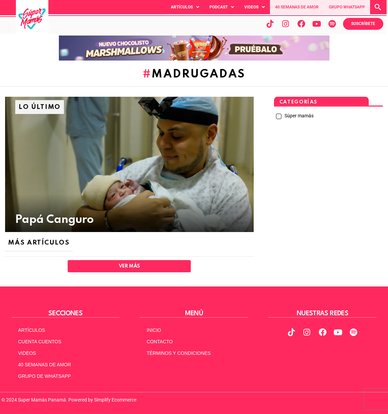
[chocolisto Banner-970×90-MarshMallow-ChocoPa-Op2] (194, 59)
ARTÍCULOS (31, 330)
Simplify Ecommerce (115, 399)
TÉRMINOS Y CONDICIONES (178, 353)
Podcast (221, 7)
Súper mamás (298, 115)
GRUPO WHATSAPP (347, 7)
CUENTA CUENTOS (40, 341)
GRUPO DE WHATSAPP (44, 376)
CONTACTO (159, 341)
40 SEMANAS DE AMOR (297, 7)
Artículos (185, 7)
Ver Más (129, 266)
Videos (254, 7)
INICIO (153, 330)
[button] (185, 7)
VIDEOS (27, 353)
